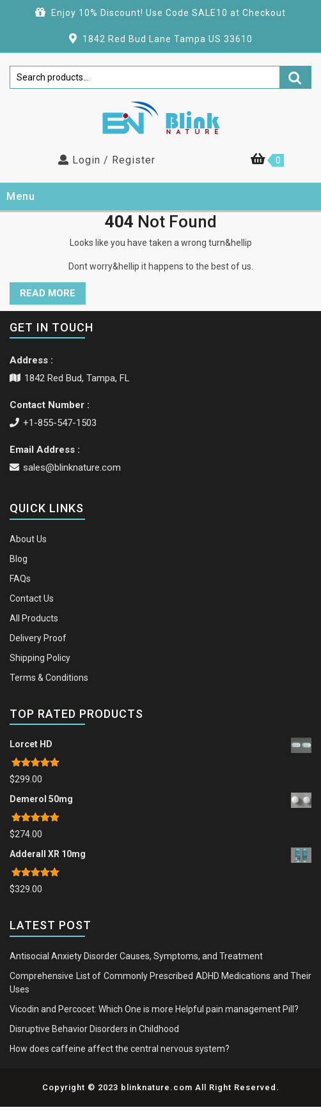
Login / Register (106, 160)
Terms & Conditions (49, 678)
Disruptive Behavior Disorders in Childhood (94, 1029)
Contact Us (32, 598)
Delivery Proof (38, 638)
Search (295, 77)
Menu (20, 196)
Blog (18, 559)
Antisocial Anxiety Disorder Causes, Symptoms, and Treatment (136, 956)
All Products (34, 618)
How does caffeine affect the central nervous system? (120, 1049)
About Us (28, 539)
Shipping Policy (40, 658)
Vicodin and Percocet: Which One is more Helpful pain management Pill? (154, 1009)
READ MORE (47, 293)
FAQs (20, 579)
